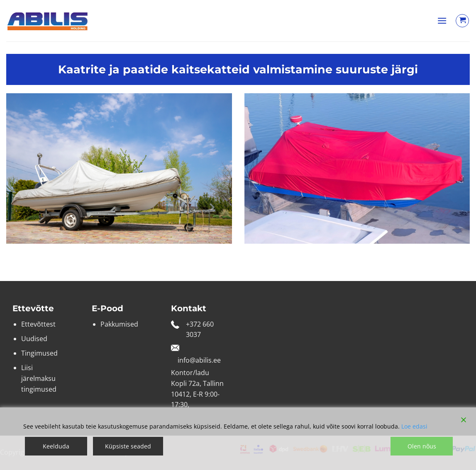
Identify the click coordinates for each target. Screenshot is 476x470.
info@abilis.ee (199, 360)
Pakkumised (119, 324)
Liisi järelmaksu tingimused (38, 378)
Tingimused (39, 353)
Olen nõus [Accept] (422, 446)
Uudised (34, 338)
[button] (442, 20)
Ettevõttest (38, 324)
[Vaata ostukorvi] (462, 20)
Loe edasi (414, 426)
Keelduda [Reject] (56, 446)
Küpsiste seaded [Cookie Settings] (128, 446)
